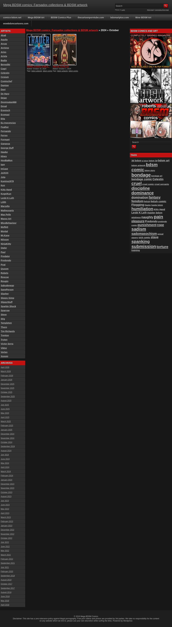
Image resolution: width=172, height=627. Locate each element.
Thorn (4, 327)
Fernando (6, 131)
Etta (3, 119)
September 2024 (8, 446)
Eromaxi (5, 114)
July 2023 (5, 501)
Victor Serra (7, 344)
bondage (141, 175)
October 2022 (6, 538)
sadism (138, 229)
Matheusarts (7, 210)
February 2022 (7, 559)
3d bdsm (136, 160)
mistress (136, 217)
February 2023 (7, 521)
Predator (5, 256)
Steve (4, 314)
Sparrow (5, 310)
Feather (5, 127)
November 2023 (7, 488)
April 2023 (5, 513)
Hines (4, 156)
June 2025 (5, 409)
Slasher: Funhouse (61, 66)
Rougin (4, 281)
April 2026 (5, 367)
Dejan (4, 98)
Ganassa (5, 143)
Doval (4, 106)
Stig (3, 319)
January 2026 (6, 380)
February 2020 (7, 571)
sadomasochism (144, 233)
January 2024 (6, 480)
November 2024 (7, 438)
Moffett (4, 227)
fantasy (154, 197)
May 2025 (5, 413)
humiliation (142, 209)
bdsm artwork (36, 71)
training (135, 250)
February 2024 (7, 476)
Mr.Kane (5, 235)
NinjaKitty (6, 244)
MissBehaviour (9, 223)
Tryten (4, 339)
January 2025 (6, 430)
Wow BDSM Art (143, 17)
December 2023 (7, 484)
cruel (136, 183)
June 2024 (5, 459)
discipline (140, 188)
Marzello (5, 206)
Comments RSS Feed (162, 10)
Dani (3, 89)
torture (162, 247)
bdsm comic (47, 71)
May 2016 (5, 601)
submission (143, 246)
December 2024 (7, 434)
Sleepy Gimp (7, 298)
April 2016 (5, 605)
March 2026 (6, 371)
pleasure (137, 221)
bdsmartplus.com (119, 17)
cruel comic (148, 184)
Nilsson (5, 239)
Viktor (4, 348)
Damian (5, 85)
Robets (4, 273)
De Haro (5, 94)
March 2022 (6, 555)
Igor (3, 164)
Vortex (4, 352)
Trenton (5, 335)
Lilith (3, 202)
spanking (140, 241)
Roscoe (5, 277)
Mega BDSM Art (36, 17)
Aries (3, 52)
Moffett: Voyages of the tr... (38, 66)
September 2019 (8, 576)
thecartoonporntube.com (91, 17)
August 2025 (6, 401)
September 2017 (8, 588)
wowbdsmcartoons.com (15, 23)
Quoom (5, 269)
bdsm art (163, 160)
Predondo (6, 260)
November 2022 (7, 534)
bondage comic (141, 179)
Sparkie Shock (8, 306)
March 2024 (6, 471)
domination (139, 197)
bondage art (156, 176)
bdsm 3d (153, 161)
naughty (147, 217)
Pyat (3, 264)
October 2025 (6, 392)
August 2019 (6, 580)
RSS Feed (150, 10)
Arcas (4, 43)
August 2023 (6, 496)
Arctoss (5, 48)
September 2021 (8, 563)
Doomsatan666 (9, 102)
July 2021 (5, 567)
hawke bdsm (157, 205)
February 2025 (7, 426)
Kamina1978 (7, 181)
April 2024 (5, 467)
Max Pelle (6, 214)
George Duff (7, 148)
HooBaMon (6, 160)
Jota (3, 177)
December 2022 (7, 530)
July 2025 (5, 405)
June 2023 (5, 505)
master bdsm (154, 212)
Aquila (4, 39)
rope (160, 225)
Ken (3, 185)
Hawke (4, 152)
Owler (4, 248)
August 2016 (6, 592)
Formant (5, 139)
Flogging (137, 204)
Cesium (5, 77)
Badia (4, 60)
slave (155, 237)
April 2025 (5, 417)
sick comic (144, 237)
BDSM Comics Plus (61, 17)
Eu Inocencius (8, 123)
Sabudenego (7, 285)
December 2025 (7, 384)
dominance (142, 193)
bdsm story (150, 170)
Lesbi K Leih (7, 198)
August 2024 (6, 451)
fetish (147, 201)
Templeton (6, 323)
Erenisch (5, 110)
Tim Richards (8, 331)
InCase (4, 169)
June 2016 (5, 596)
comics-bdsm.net (12, 17)
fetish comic (158, 201)
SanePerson (7, 289)
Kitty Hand (6, 189)
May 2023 (5, 509)
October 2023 (6, 492)
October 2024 (6, 442)
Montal (4, 231)
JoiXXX (4, 173)
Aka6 (3, 35)
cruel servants (162, 184)
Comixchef (6, 81)
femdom (137, 201)
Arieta (4, 56)
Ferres (4, 135)
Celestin (5, 73)
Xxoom (4, 356)
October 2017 (6, 584)
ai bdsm (145, 161)
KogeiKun (6, 194)
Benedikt (5, 64)
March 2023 (6, 517)
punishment (147, 225)
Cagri (3, 68)
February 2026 (7, 376)
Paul (3, 252)
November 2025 (7, 388)
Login (123, 10)
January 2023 (6, 526)
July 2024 (5, 455)
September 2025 (8, 396)
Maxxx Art (6, 218)
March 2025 (6, 421)
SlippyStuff (6, 302)
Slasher (5, 293)
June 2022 (5, 547)
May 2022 (5, 551)
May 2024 (5, 463)
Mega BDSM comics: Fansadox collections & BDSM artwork (45, 5)
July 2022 (5, 542)
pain (158, 216)
